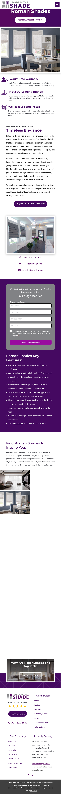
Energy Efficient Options (31, 270)
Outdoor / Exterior (41, 714)
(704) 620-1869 (32, 296)
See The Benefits (29, 676)
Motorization (39, 727)
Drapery (37, 718)
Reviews (11, 746)
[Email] (31, 312)
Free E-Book (13, 759)
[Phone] (31, 319)
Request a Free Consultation (31, 204)
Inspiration (12, 750)
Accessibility (37, 785)
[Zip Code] (31, 325)
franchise (33, 791)
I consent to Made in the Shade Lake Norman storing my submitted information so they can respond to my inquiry (31, 333)
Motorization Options (32, 264)
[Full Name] (31, 305)
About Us (12, 741)
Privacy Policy (17, 785)
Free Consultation (17, 714)
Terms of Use (27, 785)
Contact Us (13, 767)
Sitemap (46, 785)
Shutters (37, 709)
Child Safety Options (32, 257)
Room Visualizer (15, 763)
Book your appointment (41, 764)
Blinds (36, 701)
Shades (37, 705)
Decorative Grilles (41, 722)
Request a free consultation (30, 20)
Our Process (13, 754)
